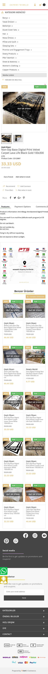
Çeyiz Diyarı (9, 323)
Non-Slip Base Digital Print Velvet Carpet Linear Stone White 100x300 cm (11, 420)
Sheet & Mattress (10, 61)
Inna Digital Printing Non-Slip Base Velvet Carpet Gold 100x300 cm (35, 373)
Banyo (5, 18)
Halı (4, 34)
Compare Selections (35, 296)
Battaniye (7, 26)
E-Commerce (31, 671)
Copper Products (10, 69)
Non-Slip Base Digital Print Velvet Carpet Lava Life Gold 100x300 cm (34, 419)
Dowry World (32, 369)
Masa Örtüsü (8, 38)
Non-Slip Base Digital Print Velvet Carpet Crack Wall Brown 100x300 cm (35, 465)
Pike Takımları (8, 57)
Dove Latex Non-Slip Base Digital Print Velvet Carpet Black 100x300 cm (12, 374)
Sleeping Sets (8, 46)
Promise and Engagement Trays (16, 50)
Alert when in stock (23, 177)
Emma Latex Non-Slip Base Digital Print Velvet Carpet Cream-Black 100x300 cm (34, 328)
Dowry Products (9, 53)
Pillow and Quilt (9, 42)
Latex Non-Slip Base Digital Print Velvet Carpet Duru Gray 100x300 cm (33, 512)
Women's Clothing (10, 65)
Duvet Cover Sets (10, 30)
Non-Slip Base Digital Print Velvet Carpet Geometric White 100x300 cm (11, 466)
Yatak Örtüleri (8, 22)
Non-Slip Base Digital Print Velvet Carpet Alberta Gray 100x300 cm (12, 512)
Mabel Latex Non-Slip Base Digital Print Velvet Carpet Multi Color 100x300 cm (12, 328)
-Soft (24, 671)
